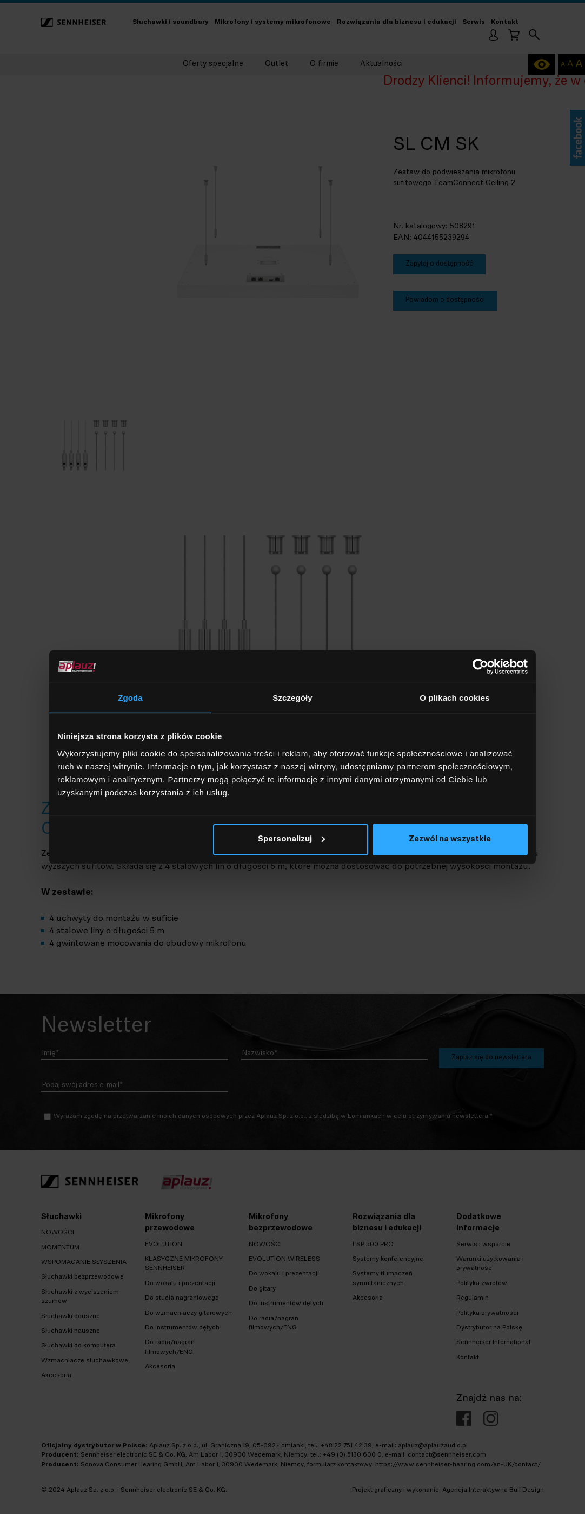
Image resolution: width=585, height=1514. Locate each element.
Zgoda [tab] (130, 697)
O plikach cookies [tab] (454, 697)
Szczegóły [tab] (292, 697)
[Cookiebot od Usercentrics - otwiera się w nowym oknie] (480, 667)
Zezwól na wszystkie (450, 839)
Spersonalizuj (291, 839)
